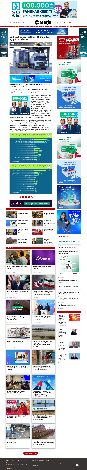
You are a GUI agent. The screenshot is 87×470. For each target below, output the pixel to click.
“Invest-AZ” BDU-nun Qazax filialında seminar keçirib (23, 231)
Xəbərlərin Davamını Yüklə (30, 453)
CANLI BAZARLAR (69, 26)
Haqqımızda (12, 22)
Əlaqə (24, 22)
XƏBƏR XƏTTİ (60, 26)
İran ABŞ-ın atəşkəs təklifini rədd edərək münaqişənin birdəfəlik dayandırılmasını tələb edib (68, 280)
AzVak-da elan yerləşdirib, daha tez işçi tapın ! (23, 213)
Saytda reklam (19, 22)
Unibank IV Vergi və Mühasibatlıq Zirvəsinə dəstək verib (49, 213)
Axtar (69, 22)
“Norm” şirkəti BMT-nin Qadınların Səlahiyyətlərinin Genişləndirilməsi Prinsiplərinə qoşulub (49, 240)
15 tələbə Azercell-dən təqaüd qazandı (67, 247)
